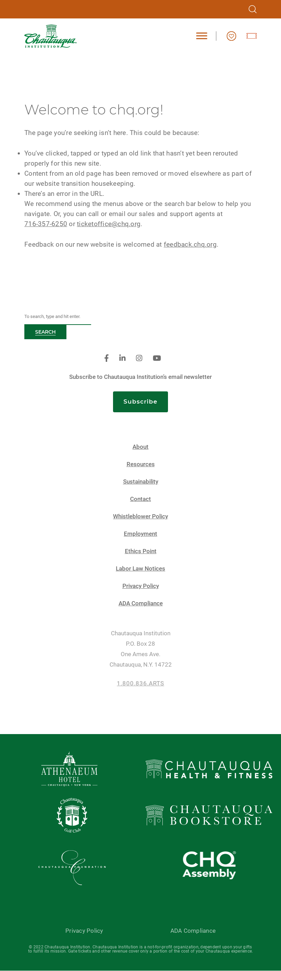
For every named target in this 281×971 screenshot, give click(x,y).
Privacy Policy (140, 586)
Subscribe (140, 401)
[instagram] (139, 358)
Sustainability (140, 481)
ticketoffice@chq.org (108, 224)
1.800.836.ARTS (140, 683)
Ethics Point (140, 551)
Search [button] (45, 332)
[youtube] (157, 358)
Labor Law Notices (140, 568)
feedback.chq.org (190, 244)
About (140, 447)
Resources (141, 464)
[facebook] (106, 358)
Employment (140, 534)
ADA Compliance (141, 603)
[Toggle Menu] (201, 36)
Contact (140, 499)
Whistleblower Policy (140, 516)
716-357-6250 (45, 224)
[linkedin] (122, 358)
